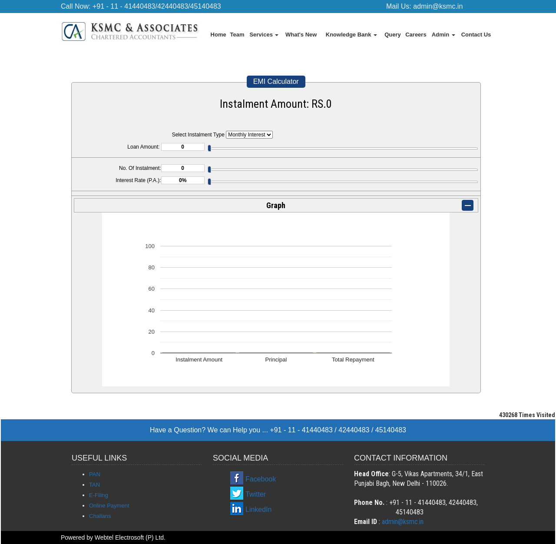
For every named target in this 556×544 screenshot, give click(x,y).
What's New (301, 34)
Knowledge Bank (351, 34)
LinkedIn (258, 509)
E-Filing (98, 495)
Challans (100, 516)
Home (218, 34)
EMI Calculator (276, 81)
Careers (415, 34)
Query (392, 34)
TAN (94, 484)
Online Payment (109, 505)
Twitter (255, 494)
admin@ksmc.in (438, 6)
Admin (443, 34)
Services (263, 34)
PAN (94, 474)
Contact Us (476, 34)
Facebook (260, 479)
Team (237, 34)
